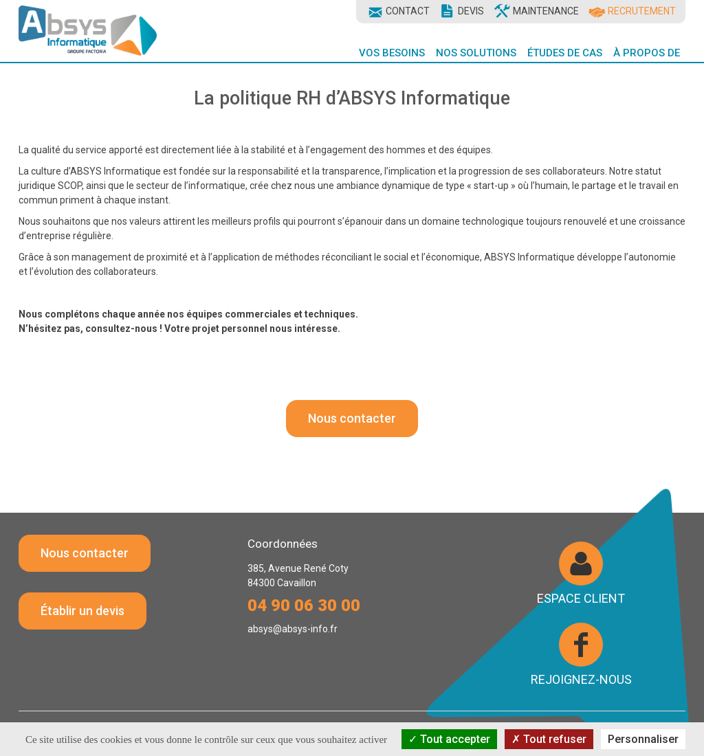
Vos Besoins (392, 53)
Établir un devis (82, 610)
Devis (471, 10)
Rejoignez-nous (581, 679)
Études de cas (564, 53)
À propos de (646, 53)
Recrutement (642, 10)
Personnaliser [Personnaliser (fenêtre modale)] (643, 739)
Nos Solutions (476, 53)
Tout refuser (549, 739)
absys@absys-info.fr (293, 628)
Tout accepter (449, 739)
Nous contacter (352, 418)
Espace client (581, 598)
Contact (408, 10)
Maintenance (546, 10)
